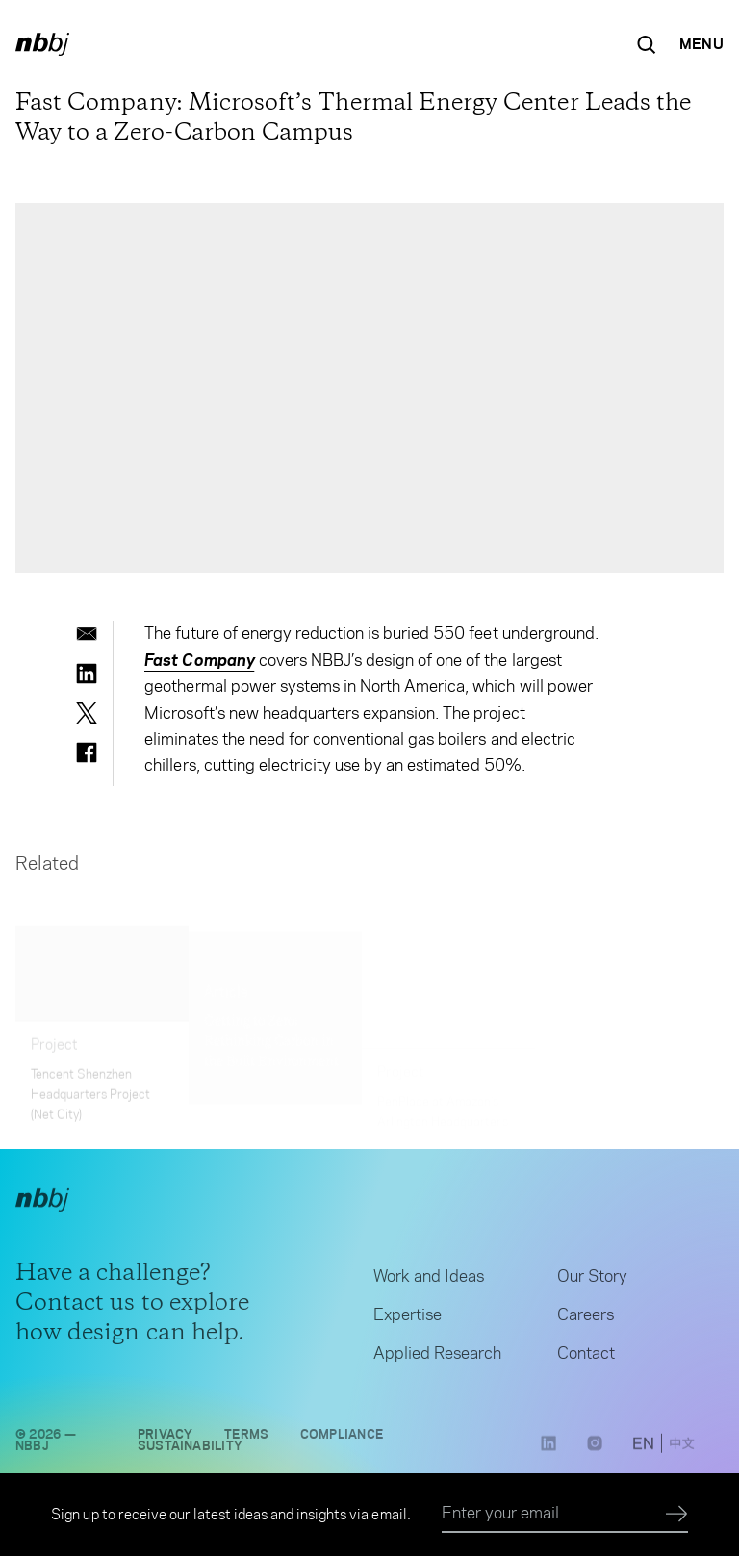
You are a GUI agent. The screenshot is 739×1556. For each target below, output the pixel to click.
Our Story (592, 1281)
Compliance (342, 1439)
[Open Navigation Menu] (701, 44)
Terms (246, 1439)
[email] (86, 634)
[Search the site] (646, 44)
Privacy (165, 1439)
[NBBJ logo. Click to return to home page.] (42, 44)
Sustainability (190, 1451)
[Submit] (677, 1514)
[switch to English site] (643, 1450)
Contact (586, 1358)
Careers (585, 1320)
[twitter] (86, 713)
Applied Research (437, 1358)
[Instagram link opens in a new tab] (594, 1455)
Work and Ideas (428, 1281)
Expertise (407, 1320)
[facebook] (86, 752)
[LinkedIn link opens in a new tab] (548, 1455)
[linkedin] (86, 673)
